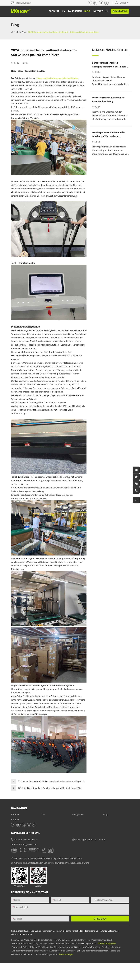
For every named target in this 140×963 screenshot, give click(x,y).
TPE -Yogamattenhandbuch (99, 939)
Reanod (114, 930)
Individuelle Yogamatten (46, 954)
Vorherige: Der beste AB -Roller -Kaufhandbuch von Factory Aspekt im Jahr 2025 (51, 781)
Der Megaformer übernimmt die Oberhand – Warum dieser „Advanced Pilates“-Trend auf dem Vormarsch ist (109, 134)
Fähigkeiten (75, 11)
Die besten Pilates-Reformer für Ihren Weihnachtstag (108, 99)
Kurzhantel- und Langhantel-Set (64, 950)
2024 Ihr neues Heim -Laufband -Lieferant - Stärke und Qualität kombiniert (63, 32)
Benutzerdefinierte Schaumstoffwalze (30, 950)
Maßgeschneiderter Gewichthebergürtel (101, 947)
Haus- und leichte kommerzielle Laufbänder (57, 78)
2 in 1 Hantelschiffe (43, 939)
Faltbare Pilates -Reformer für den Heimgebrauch (73, 943)
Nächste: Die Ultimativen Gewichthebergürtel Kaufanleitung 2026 (49, 788)
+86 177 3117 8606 (96, 839)
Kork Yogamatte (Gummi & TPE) (69, 939)
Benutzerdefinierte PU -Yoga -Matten (30, 943)
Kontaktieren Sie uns (25, 832)
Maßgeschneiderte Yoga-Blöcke (65, 947)
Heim (17, 32)
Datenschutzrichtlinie (21, 934)
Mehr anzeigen (107, 943)
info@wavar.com (23, 2)
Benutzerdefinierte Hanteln (95, 950)
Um (63, 11)
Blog (87, 11)
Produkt (54, 11)
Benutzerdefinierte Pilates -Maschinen (30, 947)
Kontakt (98, 11)
